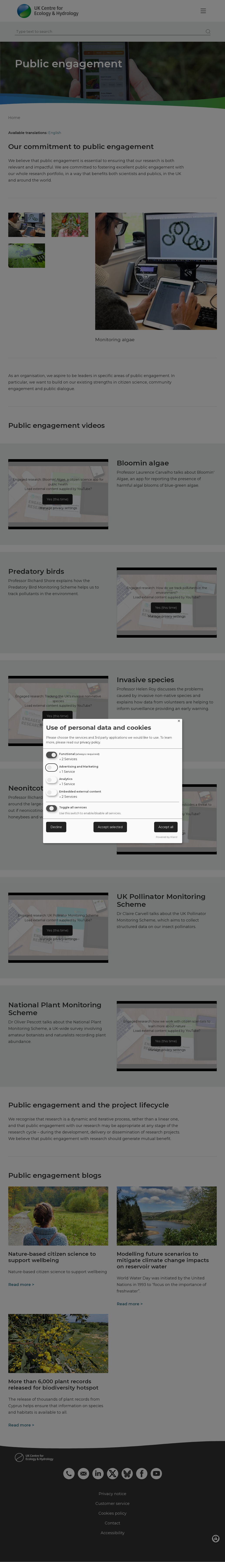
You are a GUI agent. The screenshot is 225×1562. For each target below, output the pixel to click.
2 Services (68, 759)
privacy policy (90, 742)
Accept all (165, 827)
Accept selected (110, 827)
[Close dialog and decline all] (179, 721)
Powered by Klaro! (166, 837)
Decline (56, 827)
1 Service (67, 771)
